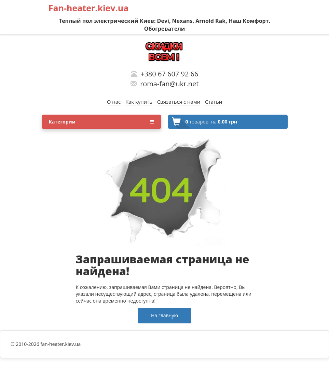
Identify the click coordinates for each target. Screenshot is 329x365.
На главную (164, 315)
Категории (101, 121)
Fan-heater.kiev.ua (89, 8)
